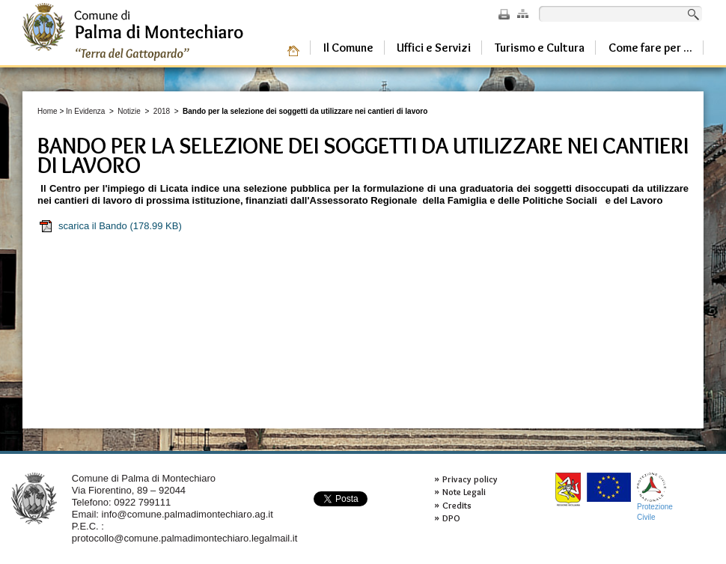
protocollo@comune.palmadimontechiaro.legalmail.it (185, 538)
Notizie (129, 111)
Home (47, 111)
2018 (161, 111)
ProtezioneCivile (655, 497)
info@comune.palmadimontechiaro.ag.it (187, 514)
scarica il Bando (110, 226)
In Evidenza (85, 111)
